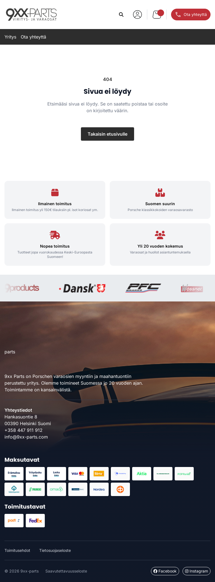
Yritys (10, 37)
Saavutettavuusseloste (66, 571)
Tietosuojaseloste (55, 550)
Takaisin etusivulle (107, 134)
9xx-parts (31, 14)
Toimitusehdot (17, 550)
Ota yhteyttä (33, 37)
